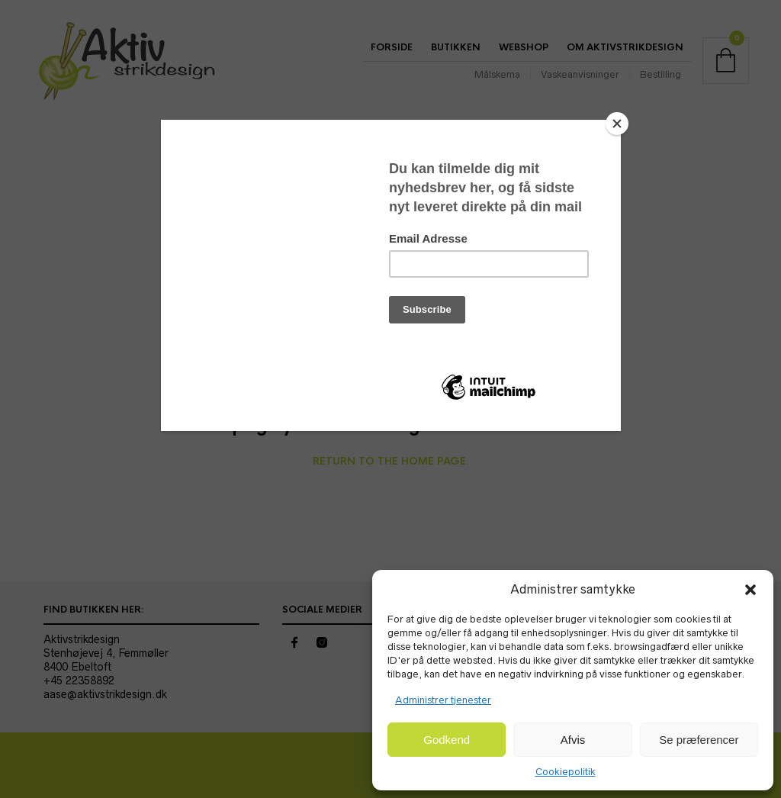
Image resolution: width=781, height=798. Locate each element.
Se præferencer (698, 739)
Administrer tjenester (443, 700)
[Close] (617, 123)
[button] (750, 589)
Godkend (446, 739)
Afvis (573, 739)
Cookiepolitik (565, 771)
